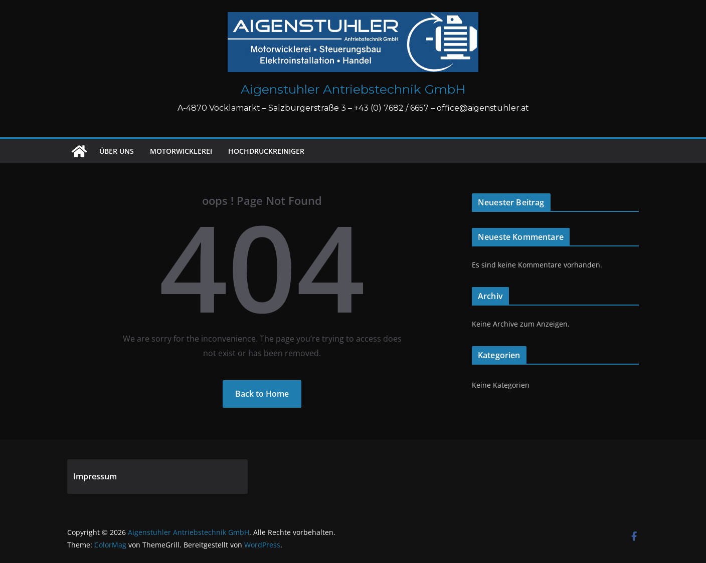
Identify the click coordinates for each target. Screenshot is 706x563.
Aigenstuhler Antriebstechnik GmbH (353, 89)
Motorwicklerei (181, 151)
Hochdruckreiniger (266, 151)
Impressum (95, 476)
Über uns (116, 151)
